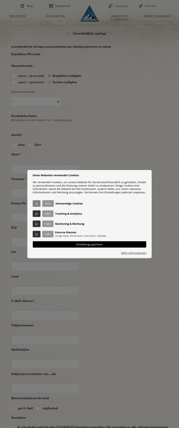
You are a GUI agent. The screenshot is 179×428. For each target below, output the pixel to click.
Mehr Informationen (133, 253)
